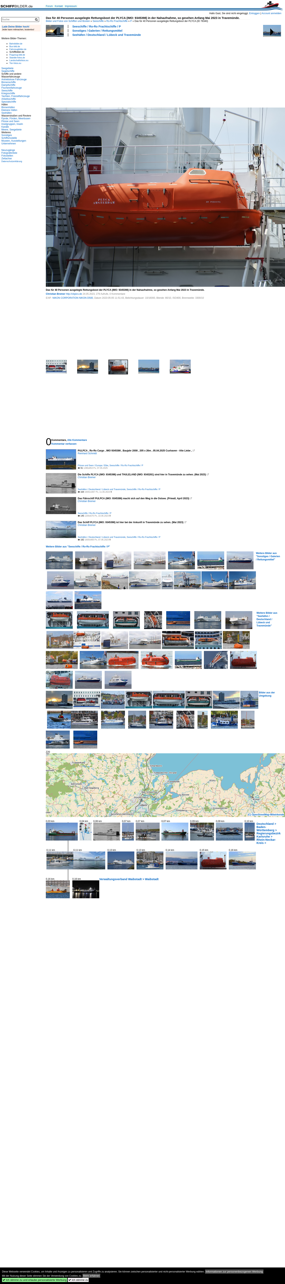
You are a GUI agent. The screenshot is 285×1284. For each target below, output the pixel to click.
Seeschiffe (98, 21)
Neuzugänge (8, 150)
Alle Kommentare (77, 440)
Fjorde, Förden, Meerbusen (15, 118)
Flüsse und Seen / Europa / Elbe (93, 465)
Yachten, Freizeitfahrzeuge (15, 96)
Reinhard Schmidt (87, 453)
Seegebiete (7, 68)
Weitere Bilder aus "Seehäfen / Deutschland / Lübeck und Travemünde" (266, 619)
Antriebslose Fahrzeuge (14, 79)
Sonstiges (6, 135)
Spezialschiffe (8, 101)
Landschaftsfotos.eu (18, 60)
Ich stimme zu (78, 1279)
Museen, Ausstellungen (13, 140)
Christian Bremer (55, 294)
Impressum (71, 6)
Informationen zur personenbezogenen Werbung (234, 1271)
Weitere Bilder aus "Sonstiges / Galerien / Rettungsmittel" (268, 556)
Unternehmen (8, 143)
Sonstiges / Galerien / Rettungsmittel (97, 30)
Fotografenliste (9, 153)
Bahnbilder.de (15, 43)
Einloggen (254, 13)
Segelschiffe (7, 71)
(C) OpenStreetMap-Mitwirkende (266, 814)
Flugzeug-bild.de (17, 55)
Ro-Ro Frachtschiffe (117, 21)
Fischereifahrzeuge (11, 87)
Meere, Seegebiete (11, 129)
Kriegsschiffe (8, 93)
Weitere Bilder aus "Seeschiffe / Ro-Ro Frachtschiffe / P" (78, 546)
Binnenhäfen (8, 107)
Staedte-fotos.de (17, 57)
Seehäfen (6, 113)
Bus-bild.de (14, 46)
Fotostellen (7, 155)
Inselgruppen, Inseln (12, 124)
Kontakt (59, 6)
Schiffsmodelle (9, 138)
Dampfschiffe (8, 85)
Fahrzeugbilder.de (17, 49)
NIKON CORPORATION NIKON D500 (72, 298)
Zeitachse (6, 158)
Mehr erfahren (91, 1275)
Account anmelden (271, 13)
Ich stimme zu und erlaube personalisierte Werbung (35, 1279)
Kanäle (5, 126)
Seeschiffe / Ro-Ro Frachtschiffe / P (96, 26)
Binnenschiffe (8, 82)
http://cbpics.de (74, 294)
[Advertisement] (101, 71)
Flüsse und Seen (10, 121)
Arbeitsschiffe (8, 99)
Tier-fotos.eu (15, 63)
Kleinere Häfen (9, 110)
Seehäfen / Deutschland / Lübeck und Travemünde (106, 34)
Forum (49, 6)
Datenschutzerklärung (11, 161)
